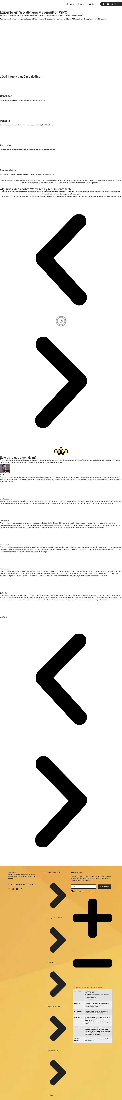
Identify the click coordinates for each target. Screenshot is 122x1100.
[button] (61, 260)
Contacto (90, 4)
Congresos (70, 4)
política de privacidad (90, 891)
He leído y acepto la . (85, 891)
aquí (93, 1040)
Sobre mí (81, 4)
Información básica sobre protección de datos (88, 987)
